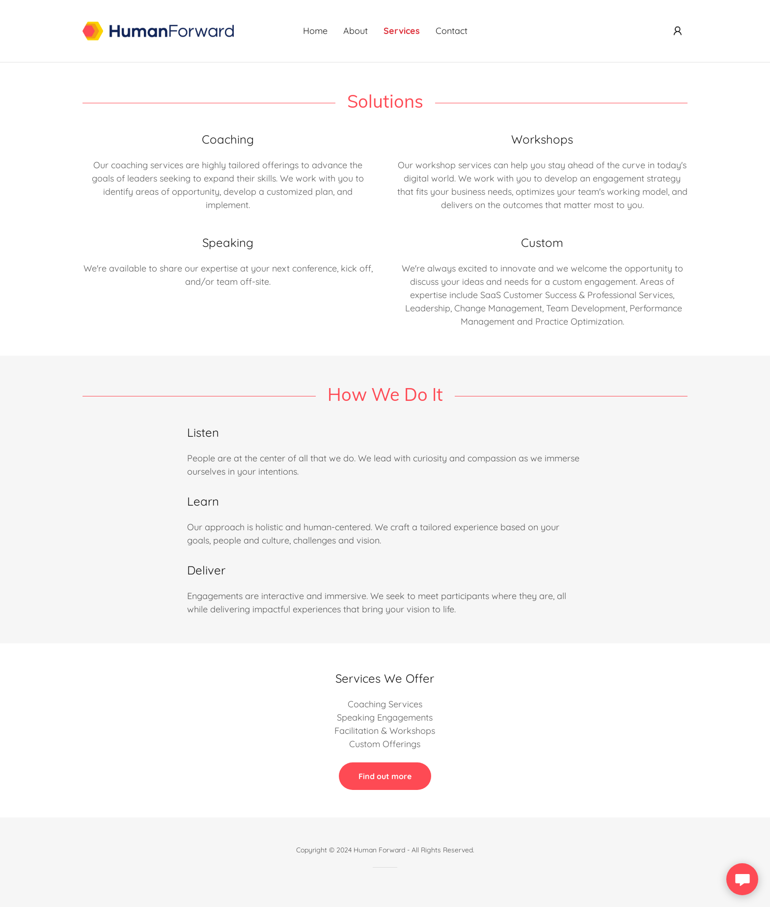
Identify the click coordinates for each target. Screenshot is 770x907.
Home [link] (315, 30)
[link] (158, 30)
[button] (678, 31)
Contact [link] (452, 30)
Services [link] (402, 30)
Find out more (385, 776)
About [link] (355, 30)
